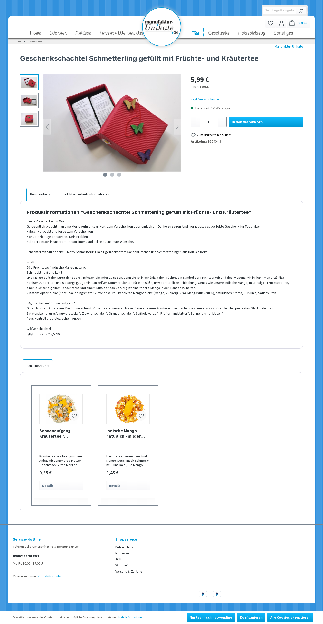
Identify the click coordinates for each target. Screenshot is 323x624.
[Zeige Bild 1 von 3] (105, 175)
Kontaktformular (49, 576)
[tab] (40, 194)
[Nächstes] (177, 127)
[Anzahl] (208, 122)
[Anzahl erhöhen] (222, 122)
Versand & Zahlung (128, 571)
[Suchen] (301, 10)
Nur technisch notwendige (211, 617)
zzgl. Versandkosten (206, 99)
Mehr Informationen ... (132, 617)
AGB (118, 559)
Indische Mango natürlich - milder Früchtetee (123, 433)
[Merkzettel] (270, 23)
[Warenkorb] (298, 23)
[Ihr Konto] (281, 23)
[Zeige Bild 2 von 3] (112, 175)
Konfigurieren (251, 617)
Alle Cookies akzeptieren (290, 617)
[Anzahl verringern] (195, 122)
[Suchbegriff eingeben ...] (279, 10)
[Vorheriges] (47, 127)
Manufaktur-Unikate (289, 46)
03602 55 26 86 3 (26, 556)
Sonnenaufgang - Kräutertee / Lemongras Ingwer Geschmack (57, 433)
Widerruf (121, 565)
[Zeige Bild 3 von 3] (119, 175)
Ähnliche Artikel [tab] (38, 366)
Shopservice (126, 539)
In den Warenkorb (247, 121)
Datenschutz (124, 547)
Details (48, 485)
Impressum (123, 553)
